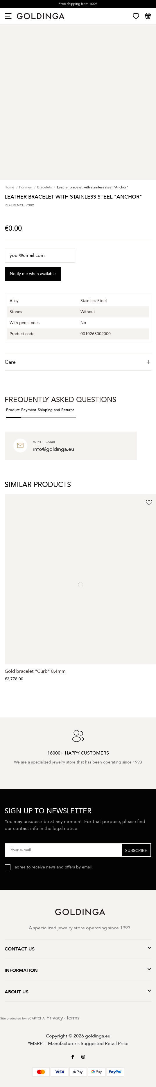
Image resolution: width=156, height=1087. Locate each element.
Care (78, 362)
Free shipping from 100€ (78, 3)
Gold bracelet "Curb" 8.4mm (35, 671)
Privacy (54, 1017)
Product (13, 409)
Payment (28, 409)
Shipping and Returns (56, 409)
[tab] (78, 362)
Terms (73, 1017)
